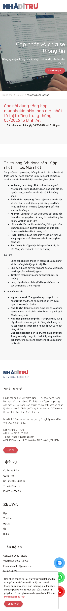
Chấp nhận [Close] (13, 603)
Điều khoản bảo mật (14, 596)
